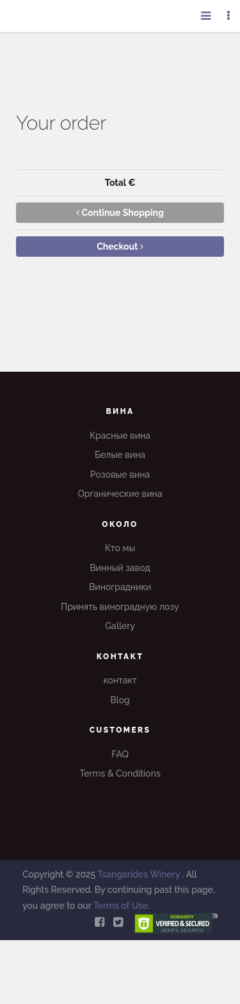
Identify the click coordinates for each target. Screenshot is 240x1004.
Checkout (120, 246)
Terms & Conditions (120, 773)
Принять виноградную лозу (120, 607)
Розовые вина (120, 474)
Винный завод (120, 568)
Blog (120, 700)
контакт (119, 680)
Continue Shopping (120, 213)
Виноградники (120, 587)
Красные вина (120, 435)
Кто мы (120, 548)
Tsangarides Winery (139, 874)
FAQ (120, 754)
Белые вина (120, 455)
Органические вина (119, 494)
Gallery (120, 626)
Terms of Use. (121, 906)
